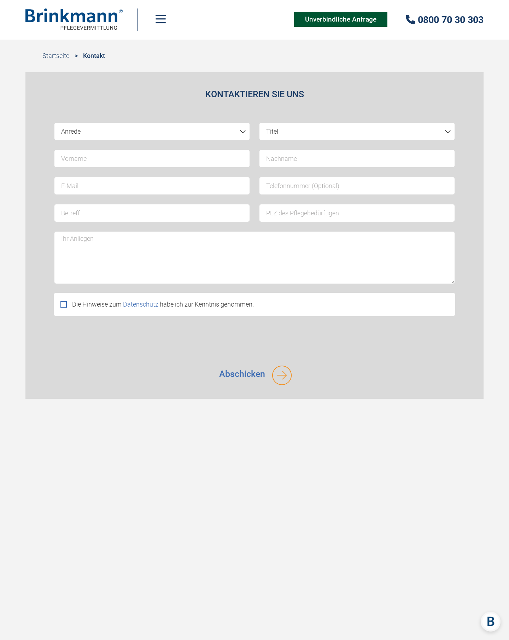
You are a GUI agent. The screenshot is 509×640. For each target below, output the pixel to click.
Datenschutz (140, 304)
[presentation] (107, 338)
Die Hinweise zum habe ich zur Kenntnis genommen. (163, 304)
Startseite (55, 55)
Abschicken (242, 374)
